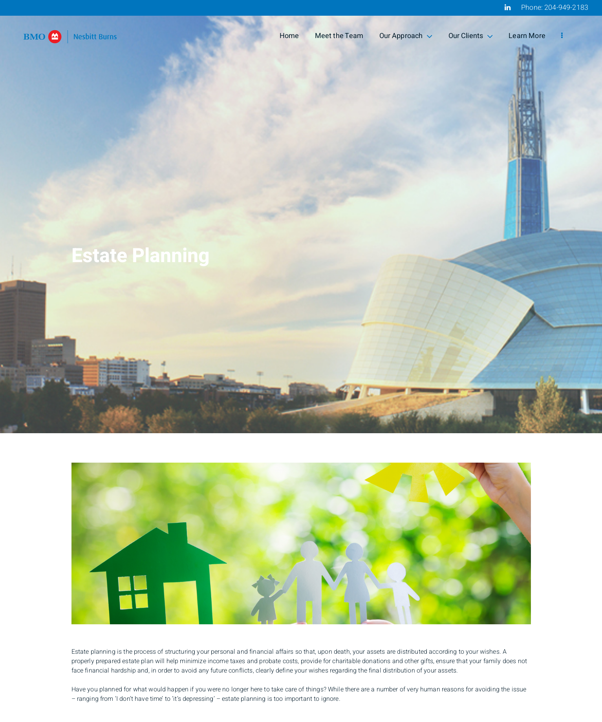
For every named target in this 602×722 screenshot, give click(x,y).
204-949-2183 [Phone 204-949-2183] (566, 7)
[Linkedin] (507, 7)
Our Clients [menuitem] (470, 36)
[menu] (562, 36)
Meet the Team (339, 36)
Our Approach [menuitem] (406, 36)
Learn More (527, 36)
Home (289, 36)
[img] (301, 216)
